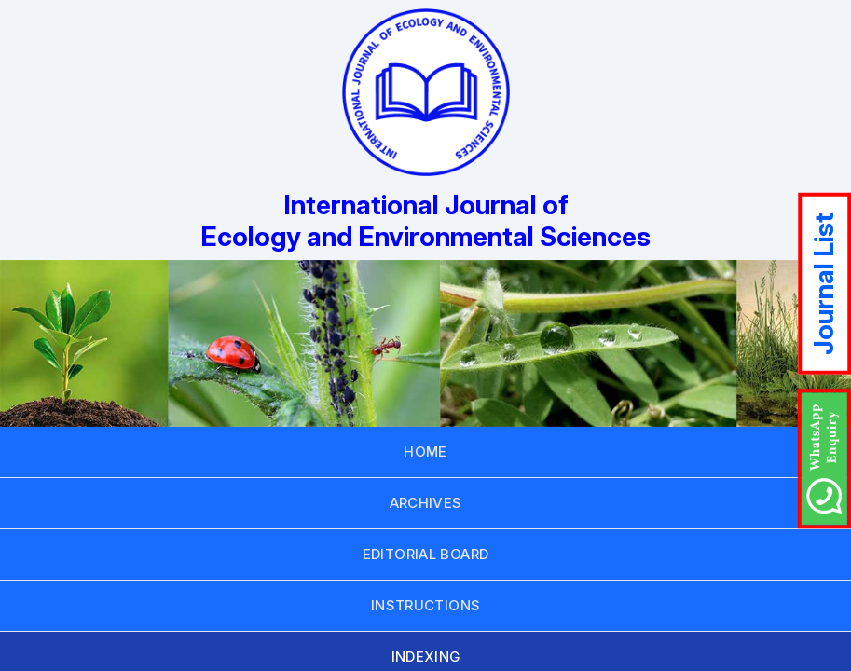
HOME (425, 451)
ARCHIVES (426, 503)
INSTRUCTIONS (426, 605)
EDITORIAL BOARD (426, 554)
